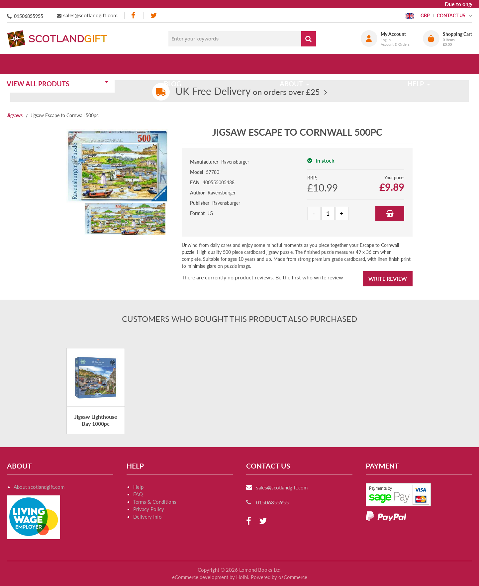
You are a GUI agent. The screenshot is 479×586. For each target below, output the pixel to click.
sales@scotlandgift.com (90, 15)
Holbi (242, 577)
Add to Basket (389, 213)
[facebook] (134, 15)
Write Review (387, 278)
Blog (177, 64)
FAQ (138, 494)
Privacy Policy (148, 509)
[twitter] (154, 15)
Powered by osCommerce (279, 577)
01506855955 (28, 16)
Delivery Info (147, 517)
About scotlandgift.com (39, 487)
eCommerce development (200, 577)
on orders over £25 (247, 92)
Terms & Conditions (154, 502)
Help (138, 487)
